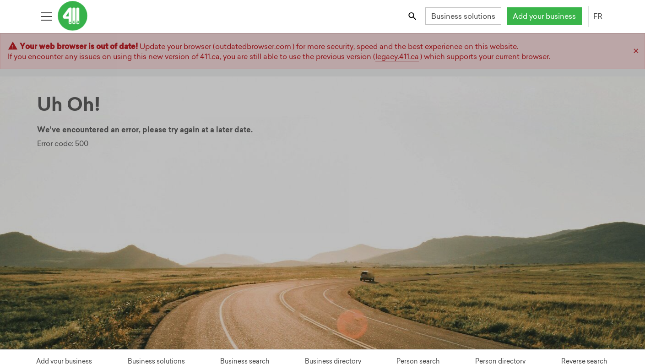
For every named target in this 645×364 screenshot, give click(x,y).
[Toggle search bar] (413, 16)
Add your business (544, 16)
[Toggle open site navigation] (46, 16)
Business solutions (463, 16)
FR (597, 16)
